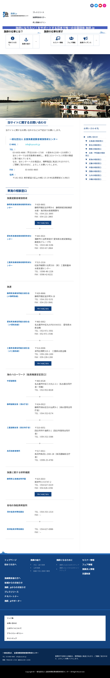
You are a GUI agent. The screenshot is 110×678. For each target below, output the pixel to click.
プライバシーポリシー (15, 633)
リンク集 (10, 618)
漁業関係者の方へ (39, 17)
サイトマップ (12, 638)
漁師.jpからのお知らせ (15, 587)
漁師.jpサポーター (13, 601)
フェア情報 (87, 565)
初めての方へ (10, 565)
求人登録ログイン (39, 22)
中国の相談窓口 (95, 167)
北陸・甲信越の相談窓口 (95, 154)
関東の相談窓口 (95, 149)
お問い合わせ (92, 137)
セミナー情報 (88, 560)
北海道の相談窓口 (96, 141)
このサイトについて (14, 628)
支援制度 (86, 574)
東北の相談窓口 (95, 145)
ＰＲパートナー (11, 596)
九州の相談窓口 (95, 175)
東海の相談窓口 (95, 159)
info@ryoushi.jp (32, 144)
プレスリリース (38, 12)
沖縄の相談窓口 (95, 179)
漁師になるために (64, 560)
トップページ (10, 560)
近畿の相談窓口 (95, 163)
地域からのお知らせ (13, 583)
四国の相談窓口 (95, 171)
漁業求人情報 (88, 569)
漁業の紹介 (35, 560)
